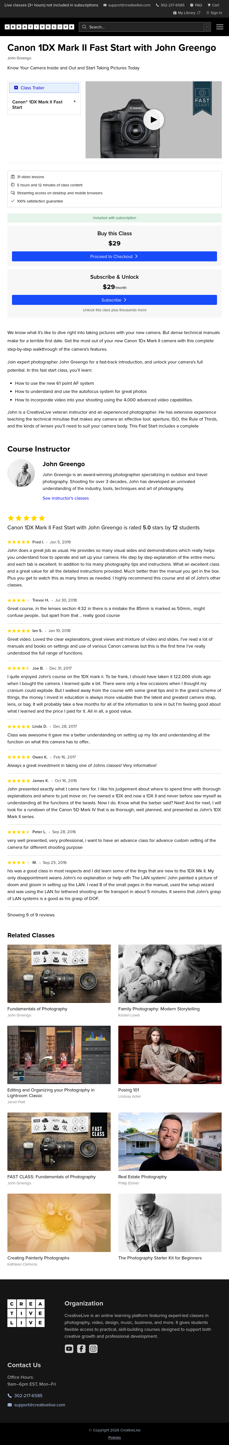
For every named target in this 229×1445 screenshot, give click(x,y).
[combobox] (145, 26)
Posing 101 (128, 1090)
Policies (114, 1437)
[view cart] (214, 5)
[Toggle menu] (219, 26)
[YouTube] (69, 1348)
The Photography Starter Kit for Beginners (160, 1258)
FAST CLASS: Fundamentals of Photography (51, 1176)
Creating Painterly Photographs (38, 1258)
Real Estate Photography (142, 1176)
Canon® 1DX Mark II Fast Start (37, 105)
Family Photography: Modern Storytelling (159, 1008)
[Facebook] (81, 1348)
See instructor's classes (66, 498)
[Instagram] (93, 1348)
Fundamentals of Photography (37, 1008)
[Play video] (154, 119)
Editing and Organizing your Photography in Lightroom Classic (51, 1093)
